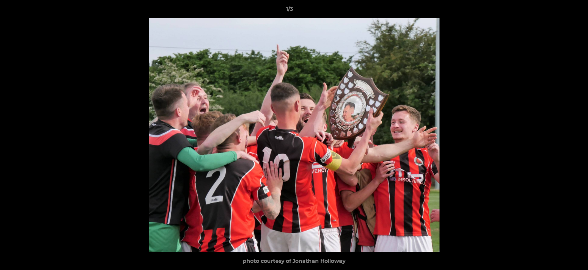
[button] (556, 11)
